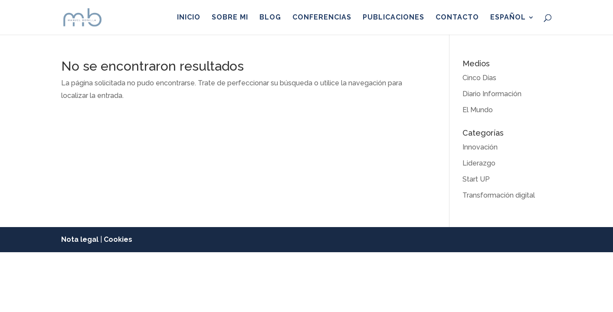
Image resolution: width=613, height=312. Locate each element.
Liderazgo (478, 163)
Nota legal (79, 239)
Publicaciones (393, 17)
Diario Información (491, 94)
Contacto (457, 17)
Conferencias (321, 17)
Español (508, 17)
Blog (270, 17)
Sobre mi (230, 17)
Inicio (188, 17)
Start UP (476, 179)
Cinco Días (479, 78)
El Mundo (477, 110)
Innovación (480, 147)
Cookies (118, 239)
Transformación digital (498, 195)
